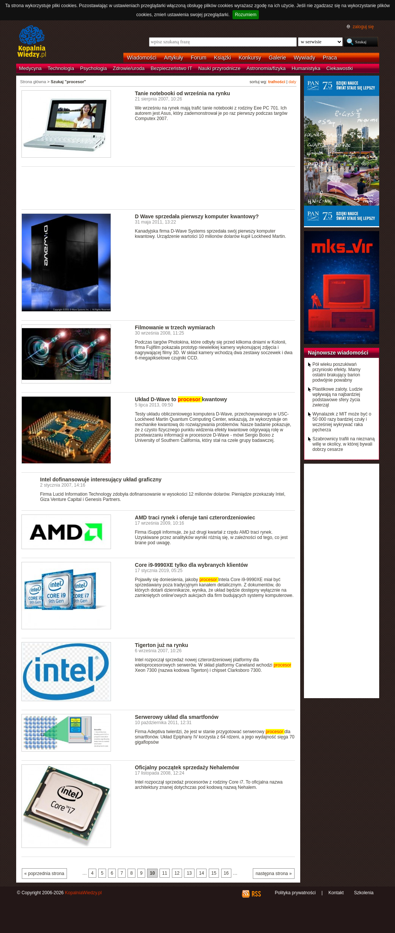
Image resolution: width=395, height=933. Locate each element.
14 (201, 873)
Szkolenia (364, 892)
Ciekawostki (340, 68)
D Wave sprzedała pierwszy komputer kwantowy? (197, 216)
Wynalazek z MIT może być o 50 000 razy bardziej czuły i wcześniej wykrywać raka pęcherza (342, 421)
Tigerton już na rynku (161, 645)
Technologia (61, 68)
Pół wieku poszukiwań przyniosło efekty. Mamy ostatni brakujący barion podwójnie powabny (337, 372)
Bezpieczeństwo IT (171, 68)
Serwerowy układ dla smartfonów (177, 717)
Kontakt (336, 892)
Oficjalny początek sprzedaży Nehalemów (187, 767)
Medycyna (30, 68)
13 (189, 873)
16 (226, 873)
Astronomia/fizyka (266, 68)
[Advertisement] (158, 187)
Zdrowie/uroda (128, 68)
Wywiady (304, 58)
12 (177, 873)
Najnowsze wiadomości (338, 353)
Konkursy (250, 58)
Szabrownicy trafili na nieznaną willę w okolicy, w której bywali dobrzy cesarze (344, 444)
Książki (222, 58)
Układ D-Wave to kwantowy (181, 399)
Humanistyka (306, 68)
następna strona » (273, 873)
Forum (199, 58)
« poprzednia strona (44, 873)
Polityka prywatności (295, 892)
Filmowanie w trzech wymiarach (175, 327)
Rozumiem (245, 14)
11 (164, 873)
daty (292, 81)
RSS (256, 894)
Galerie (277, 58)
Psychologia (93, 68)
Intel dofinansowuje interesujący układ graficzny (101, 479)
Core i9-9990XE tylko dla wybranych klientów (191, 565)
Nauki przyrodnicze (219, 68)
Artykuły (173, 58)
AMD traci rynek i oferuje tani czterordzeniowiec (195, 517)
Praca (330, 58)
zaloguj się (363, 26)
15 (213, 873)
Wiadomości (141, 58)
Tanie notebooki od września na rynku (182, 93)
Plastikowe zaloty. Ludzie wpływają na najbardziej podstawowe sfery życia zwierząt (338, 397)
